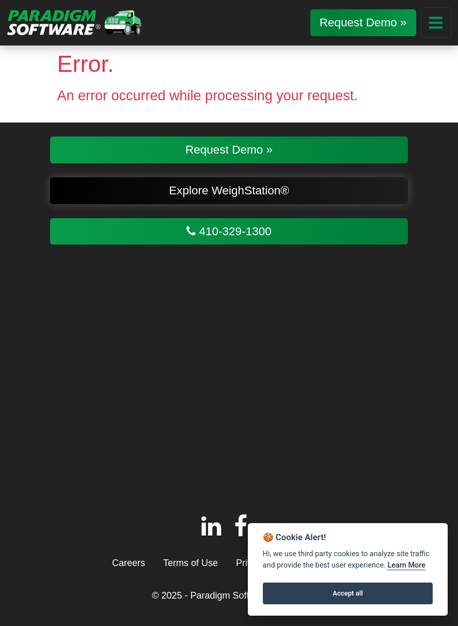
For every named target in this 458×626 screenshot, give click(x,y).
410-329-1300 (228, 231)
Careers (128, 563)
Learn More (406, 565)
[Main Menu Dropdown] (436, 22)
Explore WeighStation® (229, 190)
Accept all (347, 593)
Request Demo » (363, 22)
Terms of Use (190, 563)
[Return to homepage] (74, 22)
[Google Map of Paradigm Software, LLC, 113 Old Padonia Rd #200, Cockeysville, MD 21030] (229, 374)
